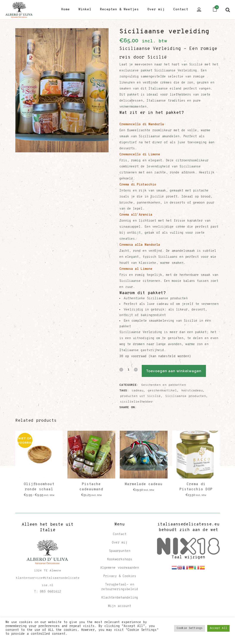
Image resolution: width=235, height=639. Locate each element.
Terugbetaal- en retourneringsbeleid (119, 587)
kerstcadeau (192, 390)
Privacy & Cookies (119, 576)
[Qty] (128, 369)
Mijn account (119, 606)
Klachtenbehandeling (119, 598)
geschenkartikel (162, 390)
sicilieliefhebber (136, 402)
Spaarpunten (119, 551)
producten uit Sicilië (140, 396)
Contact (119, 534)
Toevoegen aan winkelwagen (178, 371)
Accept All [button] (218, 628)
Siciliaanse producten (185, 396)
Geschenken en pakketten (163, 385)
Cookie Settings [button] (189, 628)
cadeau (137, 390)
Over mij (119, 543)
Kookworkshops (119, 559)
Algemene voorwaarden (119, 568)
